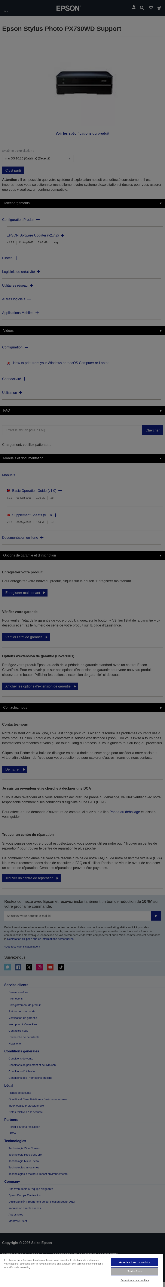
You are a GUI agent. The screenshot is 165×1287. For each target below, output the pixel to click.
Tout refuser (135, 1271)
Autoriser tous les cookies (134, 1262)
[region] (81, 1270)
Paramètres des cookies (134, 1280)
